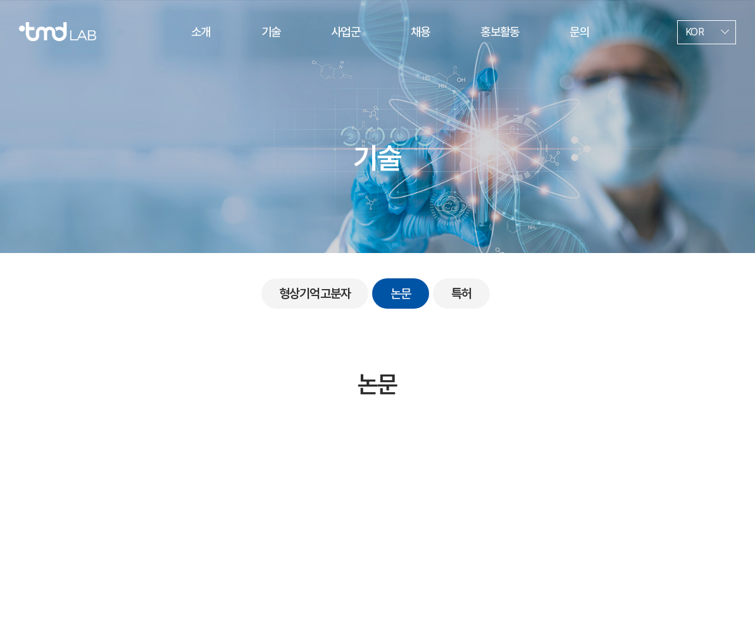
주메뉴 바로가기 (0, 0)
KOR (694, 32)
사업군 (345, 32)
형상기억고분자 (315, 293)
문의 (579, 32)
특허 (461, 293)
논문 (400, 293)
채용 (420, 32)
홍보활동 (499, 32)
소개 (200, 32)
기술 (270, 32)
